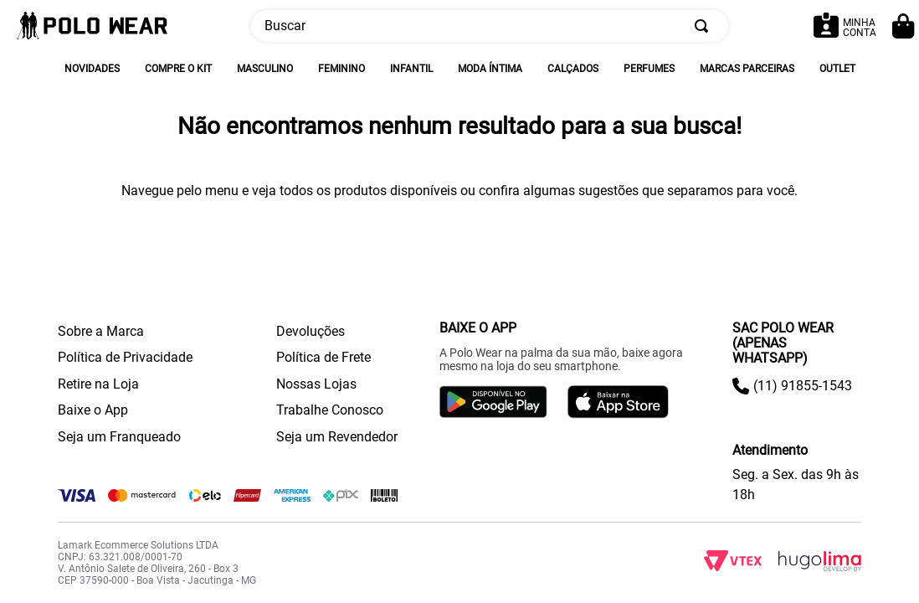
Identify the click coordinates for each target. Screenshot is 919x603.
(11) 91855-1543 (802, 386)
